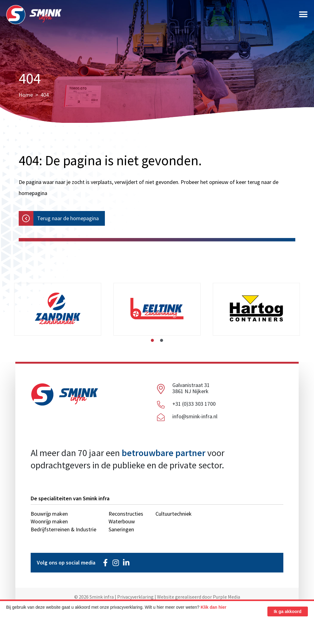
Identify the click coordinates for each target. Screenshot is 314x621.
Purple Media (226, 597)
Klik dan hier (213, 607)
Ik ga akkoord (287, 611)
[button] (303, 16)
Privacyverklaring (135, 597)
